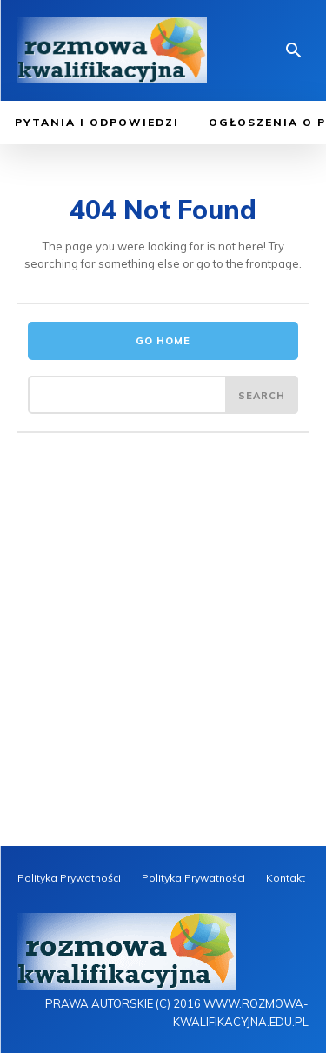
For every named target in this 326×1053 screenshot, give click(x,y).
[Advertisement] (163, 674)
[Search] (261, 395)
